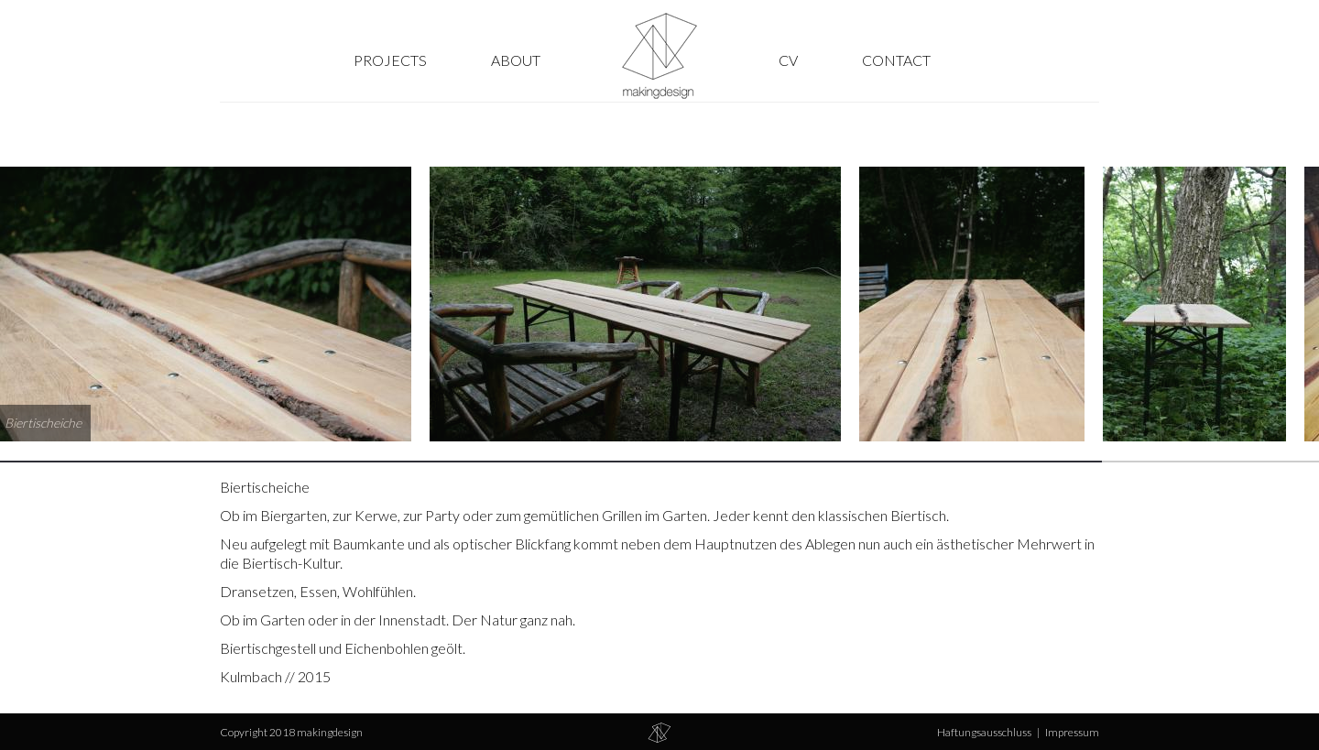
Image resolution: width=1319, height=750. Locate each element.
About (515, 60)
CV (788, 60)
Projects (390, 60)
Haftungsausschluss (984, 732)
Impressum (1072, 732)
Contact (896, 60)
